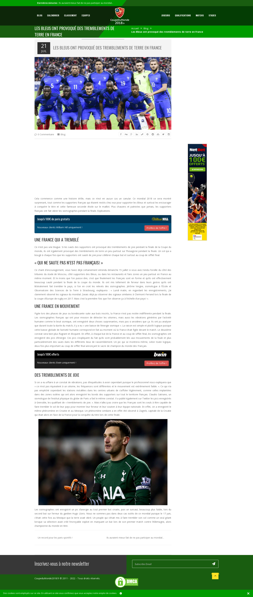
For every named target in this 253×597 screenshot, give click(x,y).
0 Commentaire (46, 134)
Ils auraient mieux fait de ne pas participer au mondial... (86, 2)
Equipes (86, 15)
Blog (39, 15)
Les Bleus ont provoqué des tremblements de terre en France (107, 47)
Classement (70, 15)
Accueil (135, 28)
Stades (212, 15)
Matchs (200, 15)
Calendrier (53, 15)
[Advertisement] (103, 164)
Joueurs (165, 15)
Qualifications (183, 15)
